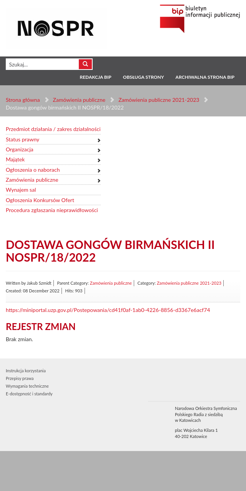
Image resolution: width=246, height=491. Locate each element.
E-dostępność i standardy (29, 393)
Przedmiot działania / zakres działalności (53, 129)
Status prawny (22, 139)
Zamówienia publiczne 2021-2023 (158, 99)
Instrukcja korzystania (26, 370)
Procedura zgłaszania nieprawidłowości (52, 210)
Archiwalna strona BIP (205, 77)
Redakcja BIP (95, 77)
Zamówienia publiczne (79, 99)
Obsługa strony (143, 77)
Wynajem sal (21, 189)
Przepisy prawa (19, 378)
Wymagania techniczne (27, 385)
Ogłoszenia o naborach (33, 170)
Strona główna (23, 99)
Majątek (15, 159)
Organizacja (19, 149)
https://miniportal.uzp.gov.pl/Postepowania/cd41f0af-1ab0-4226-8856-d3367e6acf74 (108, 310)
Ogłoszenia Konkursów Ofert (40, 200)
